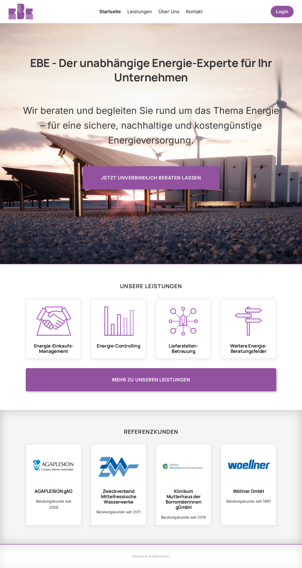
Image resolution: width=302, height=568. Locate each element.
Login (282, 11)
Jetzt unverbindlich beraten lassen (151, 178)
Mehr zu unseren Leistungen (151, 380)
